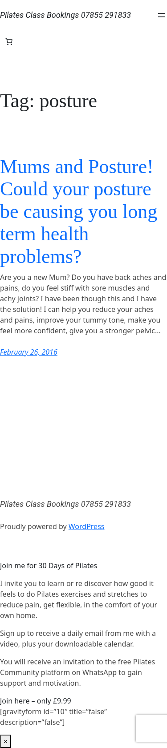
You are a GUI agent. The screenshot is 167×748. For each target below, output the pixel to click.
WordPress (87, 526)
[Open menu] (161, 15)
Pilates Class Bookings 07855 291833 (65, 15)
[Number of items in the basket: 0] (9, 41)
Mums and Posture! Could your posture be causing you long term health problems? (78, 211)
